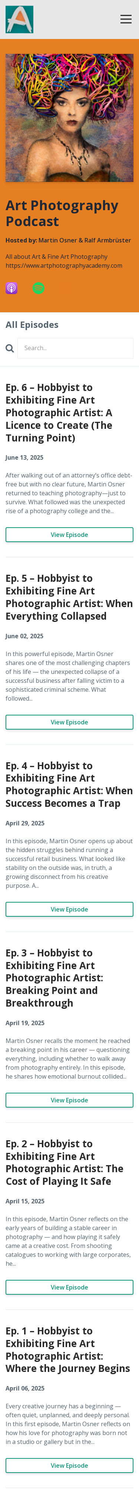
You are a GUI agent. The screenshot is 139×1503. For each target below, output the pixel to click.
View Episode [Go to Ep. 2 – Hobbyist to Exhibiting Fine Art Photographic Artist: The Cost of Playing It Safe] (69, 1287)
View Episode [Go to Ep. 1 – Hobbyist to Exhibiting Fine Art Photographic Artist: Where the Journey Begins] (69, 1465)
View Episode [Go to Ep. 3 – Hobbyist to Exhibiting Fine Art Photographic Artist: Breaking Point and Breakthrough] (69, 1100)
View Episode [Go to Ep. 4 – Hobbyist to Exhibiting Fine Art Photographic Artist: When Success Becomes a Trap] (69, 909)
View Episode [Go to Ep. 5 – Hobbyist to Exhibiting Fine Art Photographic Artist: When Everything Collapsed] (69, 722)
